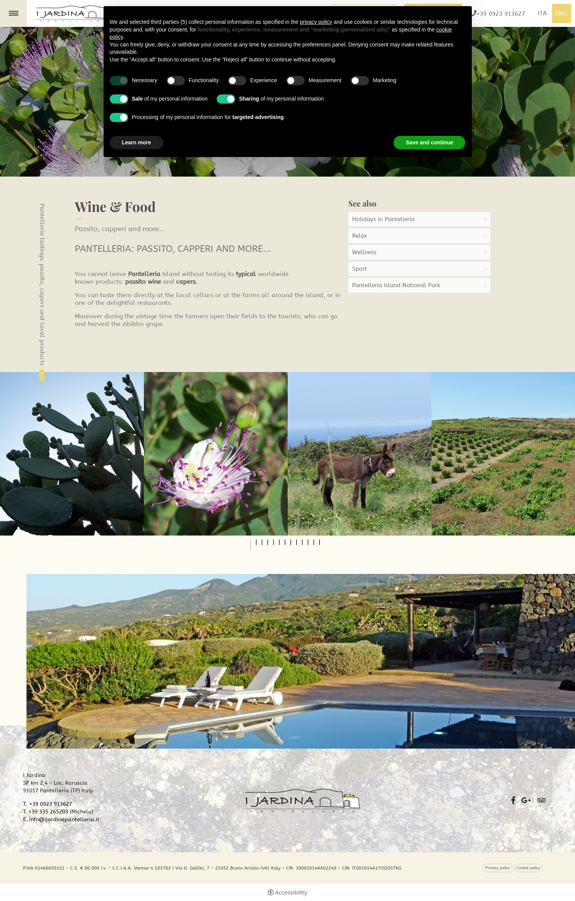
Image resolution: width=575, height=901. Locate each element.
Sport (359, 268)
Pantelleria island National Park (396, 285)
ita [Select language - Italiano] (542, 13)
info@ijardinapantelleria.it (64, 819)
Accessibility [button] (291, 892)
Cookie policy (528, 868)
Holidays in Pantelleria (383, 219)
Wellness (364, 252)
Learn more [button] (136, 142)
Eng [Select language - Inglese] (561, 13)
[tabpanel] (72, 454)
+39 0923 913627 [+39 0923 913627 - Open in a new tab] (500, 13)
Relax (359, 235)
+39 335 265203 (48, 811)
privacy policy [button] (316, 22)
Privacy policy (497, 868)
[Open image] (72, 454)
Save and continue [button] (429, 142)
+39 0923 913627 (50, 804)
